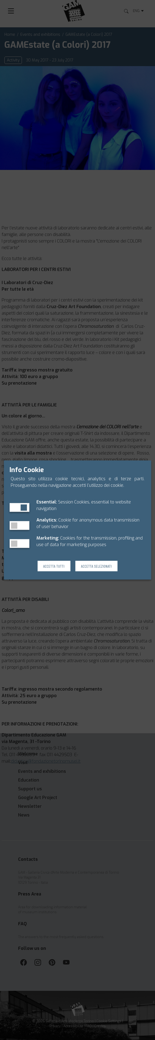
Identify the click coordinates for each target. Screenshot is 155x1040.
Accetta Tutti (54, 566)
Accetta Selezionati (96, 566)
